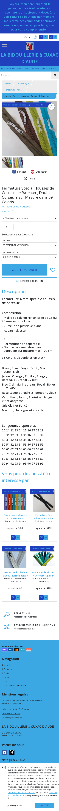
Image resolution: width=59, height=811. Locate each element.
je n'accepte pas (15, 805)
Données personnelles (12, 717)
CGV (4, 681)
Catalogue (7, 669)
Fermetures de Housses (16, 206)
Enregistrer (39, 172)
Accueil (8, 83)
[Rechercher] (55, 75)
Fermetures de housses (13, 89)
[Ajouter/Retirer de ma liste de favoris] (53, 270)
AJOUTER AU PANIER (24, 270)
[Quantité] (8, 227)
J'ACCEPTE (44, 805)
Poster (30, 179)
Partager (19, 172)
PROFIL (6, 677)
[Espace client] (35, 37)
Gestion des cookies (11, 713)
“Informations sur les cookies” (21, 792)
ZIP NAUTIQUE (22, 83)
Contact (27, 37)
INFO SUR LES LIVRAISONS (14, 685)
